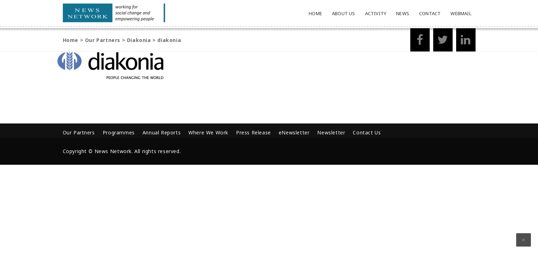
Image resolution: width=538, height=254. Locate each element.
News (402, 13)
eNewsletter (294, 132)
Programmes (119, 132)
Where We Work (208, 132)
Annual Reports (162, 132)
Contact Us (367, 132)
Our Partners (79, 132)
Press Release (253, 132)
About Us (343, 13)
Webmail (461, 13)
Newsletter (331, 132)
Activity (376, 13)
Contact (430, 13)
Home (315, 13)
